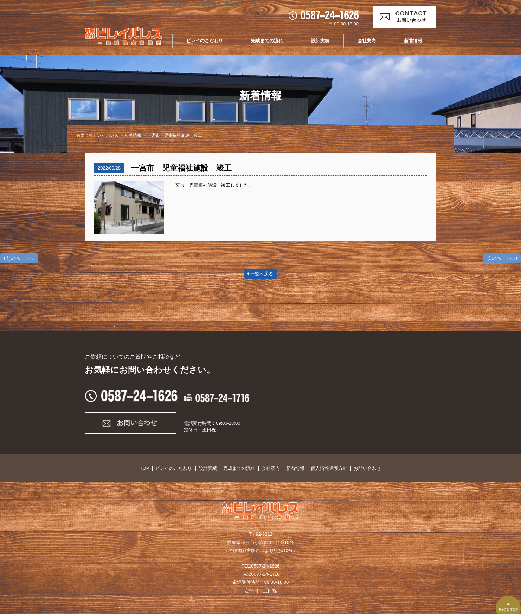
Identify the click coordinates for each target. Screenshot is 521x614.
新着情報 (413, 40)
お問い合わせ (361, 468)
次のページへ (501, 258)
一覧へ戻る (261, 273)
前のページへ (20, 258)
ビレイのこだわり (204, 40)
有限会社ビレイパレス (97, 135)
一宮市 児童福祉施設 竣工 (174, 135)
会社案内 (367, 40)
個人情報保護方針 (324, 468)
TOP (151, 468)
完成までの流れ (267, 40)
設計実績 (320, 40)
